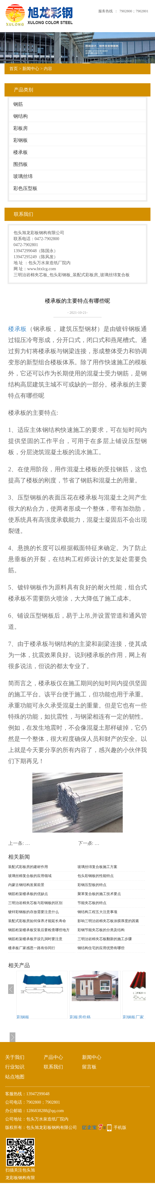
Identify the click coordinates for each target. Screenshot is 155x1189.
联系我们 (53, 1066)
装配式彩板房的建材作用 (28, 867)
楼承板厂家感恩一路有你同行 (31, 948)
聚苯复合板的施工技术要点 (99, 894)
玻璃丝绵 (23, 176)
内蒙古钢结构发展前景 (26, 885)
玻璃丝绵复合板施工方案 (97, 867)
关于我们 (14, 1057)
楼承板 (20, 152)
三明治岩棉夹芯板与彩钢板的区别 (35, 903)
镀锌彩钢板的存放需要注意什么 (33, 912)
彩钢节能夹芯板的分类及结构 (101, 930)
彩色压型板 (25, 188)
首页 (13, 68)
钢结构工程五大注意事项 (97, 912)
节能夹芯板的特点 (92, 903)
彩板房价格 (80, 1017)
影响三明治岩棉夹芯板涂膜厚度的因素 (108, 921)
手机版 (120, 1127)
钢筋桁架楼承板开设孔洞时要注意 (35, 939)
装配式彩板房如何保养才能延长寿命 (37, 921)
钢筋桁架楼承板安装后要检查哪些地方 (39, 930)
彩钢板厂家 (133, 1017)
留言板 (89, 1066)
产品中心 (53, 1057)
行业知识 (14, 1066)
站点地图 (14, 1076)
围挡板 (20, 164)
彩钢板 (20, 140)
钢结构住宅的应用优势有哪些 (101, 948)
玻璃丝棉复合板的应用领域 (30, 876)
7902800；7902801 (133, 11)
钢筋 (18, 104)
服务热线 (105, 11)
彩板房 (20, 128)
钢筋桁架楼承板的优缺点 (28, 894)
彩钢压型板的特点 (92, 885)
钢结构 (20, 116)
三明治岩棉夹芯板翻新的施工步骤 (105, 939)
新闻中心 (30, 68)
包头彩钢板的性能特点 (96, 876)
